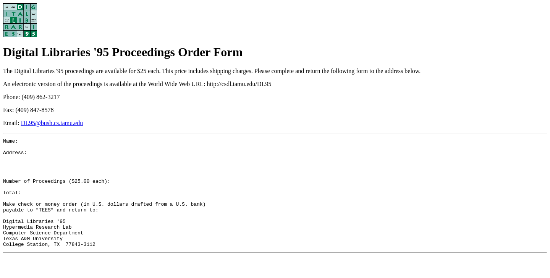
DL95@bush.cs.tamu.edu (52, 123)
